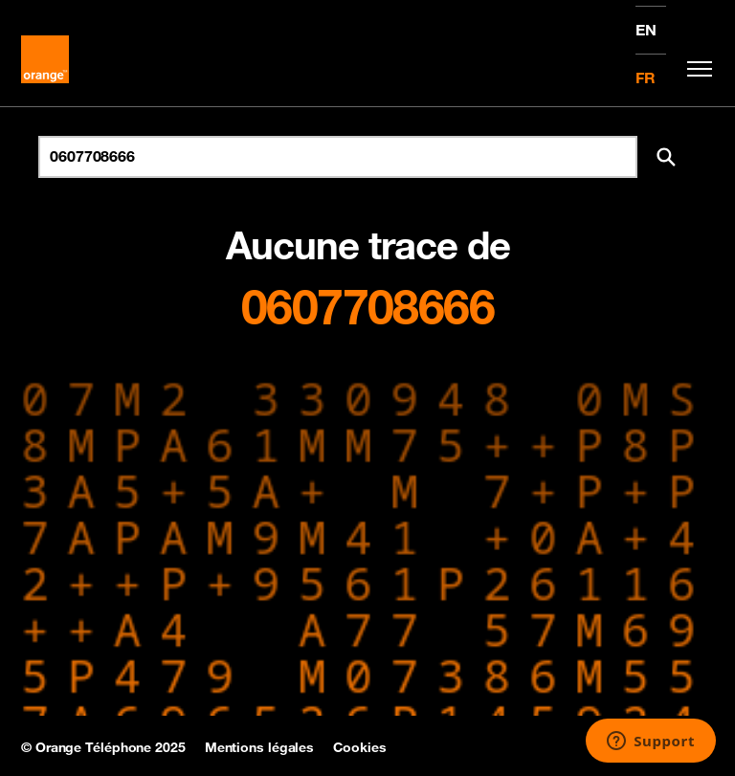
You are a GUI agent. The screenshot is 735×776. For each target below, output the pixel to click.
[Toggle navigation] (695, 68)
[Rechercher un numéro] (337, 157)
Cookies (359, 747)
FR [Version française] (645, 77)
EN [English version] (646, 29)
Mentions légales (259, 747)
